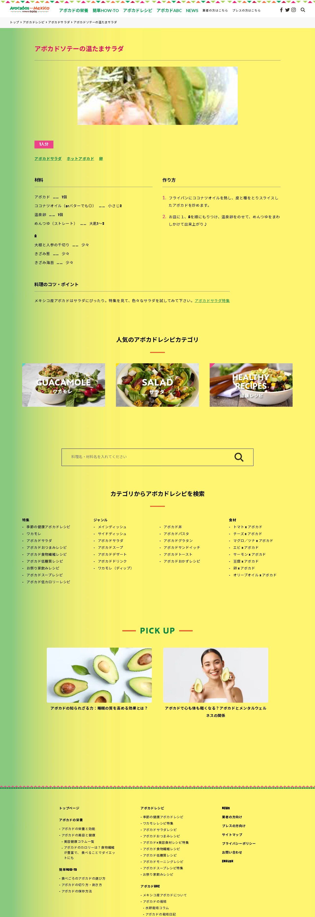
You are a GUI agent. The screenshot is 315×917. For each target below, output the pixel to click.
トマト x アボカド (247, 527)
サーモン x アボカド (249, 555)
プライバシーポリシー (239, 843)
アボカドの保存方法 (77, 891)
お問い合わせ (232, 852)
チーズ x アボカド (247, 534)
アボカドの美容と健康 (78, 835)
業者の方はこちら (215, 10)
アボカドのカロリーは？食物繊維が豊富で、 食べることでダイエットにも (89, 853)
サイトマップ (232, 835)
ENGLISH (227, 861)
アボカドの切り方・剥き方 (82, 885)
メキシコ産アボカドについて (165, 895)
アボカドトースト (178, 555)
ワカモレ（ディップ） (116, 568)
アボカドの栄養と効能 (78, 829)
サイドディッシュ (112, 534)
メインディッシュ (112, 527)
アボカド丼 (173, 527)
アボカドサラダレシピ (160, 830)
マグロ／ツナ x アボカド (253, 541)
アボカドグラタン (178, 541)
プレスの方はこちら (246, 10)
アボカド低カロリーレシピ (48, 582)
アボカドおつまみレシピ (47, 548)
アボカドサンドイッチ (182, 548)
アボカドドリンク (112, 562)
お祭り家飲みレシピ (43, 568)
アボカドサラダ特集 (212, 301)
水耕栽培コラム (157, 908)
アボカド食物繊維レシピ (47, 555)
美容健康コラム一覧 (79, 842)
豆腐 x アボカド (246, 562)
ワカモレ (34, 534)
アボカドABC (150, 886)
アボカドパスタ (176, 534)
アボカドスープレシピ (45, 575)
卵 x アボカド (244, 568)
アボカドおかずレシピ (182, 562)
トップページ (69, 808)
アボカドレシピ (152, 808)
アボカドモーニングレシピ (163, 862)
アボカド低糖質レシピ (45, 562)
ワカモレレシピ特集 (158, 823)
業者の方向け (232, 817)
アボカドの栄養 (71, 820)
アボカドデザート (112, 555)
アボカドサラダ (48, 159)
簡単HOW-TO (68, 870)
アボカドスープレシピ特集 (163, 868)
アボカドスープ (110, 548)
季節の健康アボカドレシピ (48, 527)
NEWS (226, 808)
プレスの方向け (234, 826)
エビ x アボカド (246, 548)
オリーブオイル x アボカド (255, 575)
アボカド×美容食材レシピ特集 (166, 842)
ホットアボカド (80, 159)
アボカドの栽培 (155, 901)
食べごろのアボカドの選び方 (84, 878)
